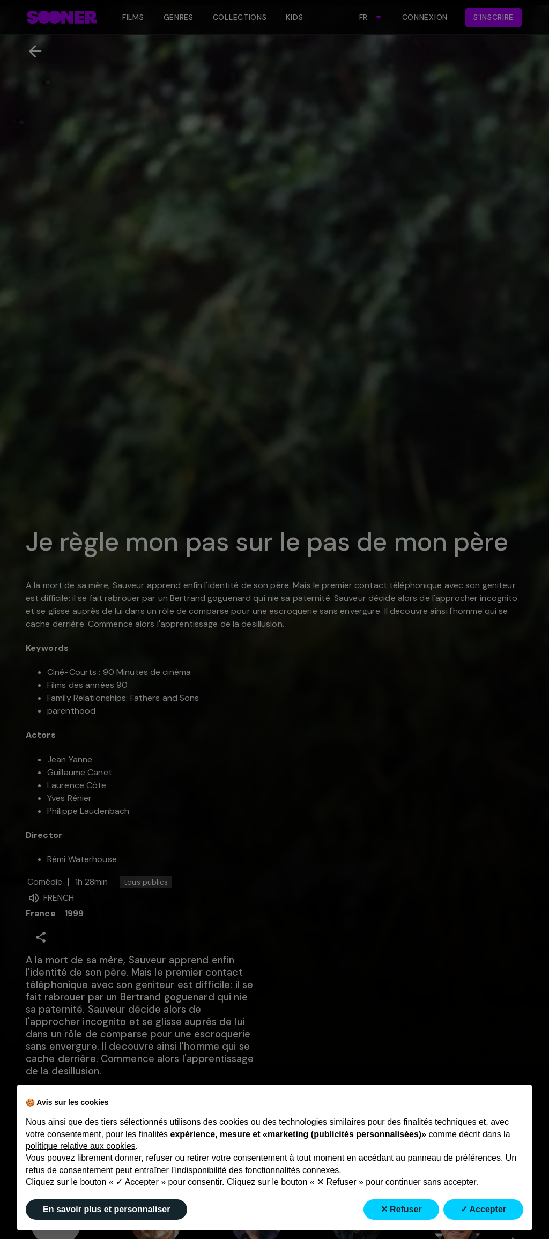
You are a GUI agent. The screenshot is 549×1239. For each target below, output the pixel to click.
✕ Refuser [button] (401, 1209)
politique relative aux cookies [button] (81, 1146)
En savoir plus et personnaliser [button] (106, 1209)
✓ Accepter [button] (483, 1209)
